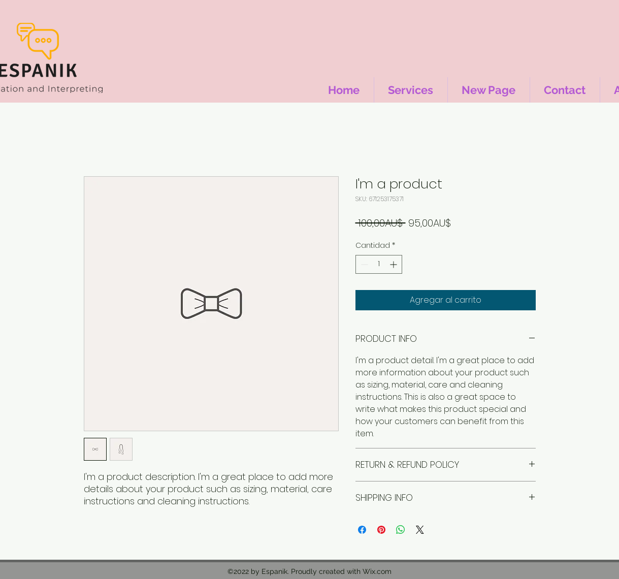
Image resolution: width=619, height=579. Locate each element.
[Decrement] (363, 264)
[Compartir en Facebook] (362, 530)
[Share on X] (420, 530)
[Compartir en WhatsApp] (401, 530)
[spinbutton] (379, 264)
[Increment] (394, 264)
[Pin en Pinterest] (381, 530)
